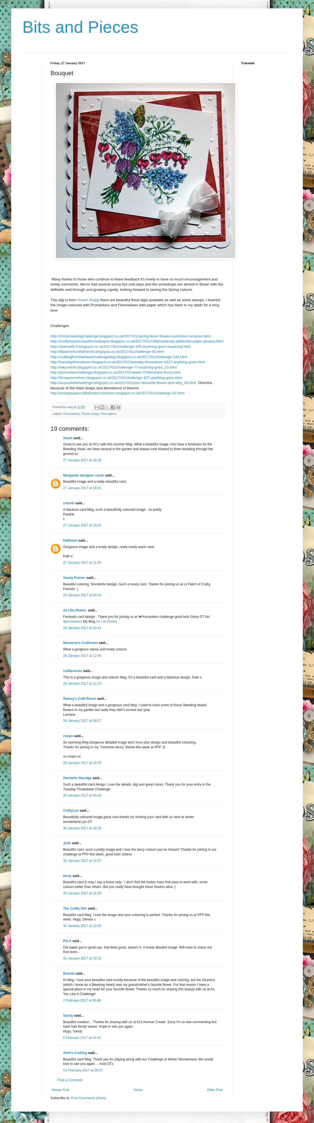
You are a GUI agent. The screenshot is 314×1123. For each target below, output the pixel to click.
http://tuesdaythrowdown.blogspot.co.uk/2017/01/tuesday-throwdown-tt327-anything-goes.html (127, 362)
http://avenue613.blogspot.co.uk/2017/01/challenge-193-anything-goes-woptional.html (120, 346)
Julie (67, 843)
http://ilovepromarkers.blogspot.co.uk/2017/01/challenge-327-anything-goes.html (116, 378)
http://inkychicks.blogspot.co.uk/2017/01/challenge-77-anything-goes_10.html (113, 367)
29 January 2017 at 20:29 (82, 763)
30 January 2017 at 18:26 (82, 828)
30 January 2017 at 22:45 (82, 926)
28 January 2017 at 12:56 (82, 656)
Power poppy (90, 413)
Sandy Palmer (74, 578)
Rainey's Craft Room (79, 699)
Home (138, 1090)
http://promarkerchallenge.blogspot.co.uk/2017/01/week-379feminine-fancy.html (115, 372)
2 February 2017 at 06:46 (82, 1000)
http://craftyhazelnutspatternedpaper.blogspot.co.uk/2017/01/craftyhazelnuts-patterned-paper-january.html (136, 341)
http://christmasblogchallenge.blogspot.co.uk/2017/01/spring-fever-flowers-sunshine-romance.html (130, 336)
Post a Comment (69, 1080)
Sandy (68, 1016)
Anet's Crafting (75, 1053)
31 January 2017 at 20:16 (82, 958)
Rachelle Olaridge (77, 778)
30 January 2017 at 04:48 (82, 795)
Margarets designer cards (83, 475)
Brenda (69, 973)
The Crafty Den (75, 908)
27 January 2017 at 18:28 (82, 460)
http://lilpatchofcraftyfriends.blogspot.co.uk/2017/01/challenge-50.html (107, 351)
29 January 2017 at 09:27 (82, 721)
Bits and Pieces (80, 27)
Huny (67, 876)
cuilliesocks (72, 671)
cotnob (68, 503)
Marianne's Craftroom (80, 643)
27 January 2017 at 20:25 (82, 525)
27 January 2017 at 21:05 (82, 563)
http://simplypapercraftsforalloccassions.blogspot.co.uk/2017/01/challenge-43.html (117, 393)
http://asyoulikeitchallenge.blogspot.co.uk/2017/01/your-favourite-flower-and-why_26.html (123, 383)
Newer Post (60, 1090)
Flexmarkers (71, 413)
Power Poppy (88, 300)
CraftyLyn (71, 811)
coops (68, 736)
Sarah (67, 438)
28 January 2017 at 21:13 (82, 683)
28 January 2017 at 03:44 (82, 595)
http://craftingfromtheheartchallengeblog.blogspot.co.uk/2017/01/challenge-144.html (118, 357)
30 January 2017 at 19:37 (82, 861)
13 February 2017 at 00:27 (83, 1070)
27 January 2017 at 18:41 (82, 488)
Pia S (67, 941)
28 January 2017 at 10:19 (82, 628)
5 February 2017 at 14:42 (82, 1038)
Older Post (215, 1090)
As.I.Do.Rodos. (75, 610)
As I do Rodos (106, 621)
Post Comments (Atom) (88, 1098)
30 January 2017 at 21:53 (82, 893)
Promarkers (108, 413)
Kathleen (70, 540)
